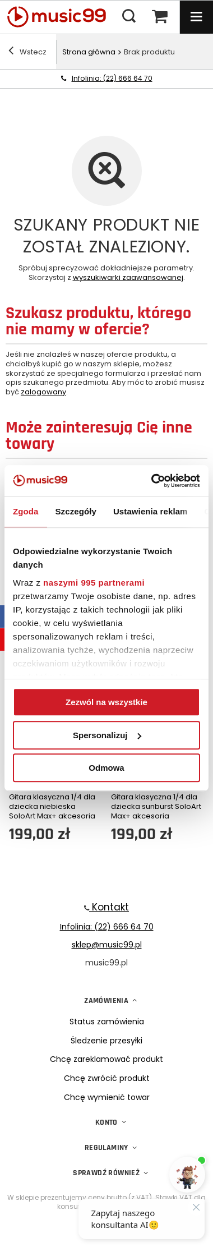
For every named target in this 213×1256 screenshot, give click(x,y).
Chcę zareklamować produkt (106, 1059)
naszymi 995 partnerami (94, 582)
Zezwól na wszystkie (106, 702)
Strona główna (88, 52)
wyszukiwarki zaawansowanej (128, 277)
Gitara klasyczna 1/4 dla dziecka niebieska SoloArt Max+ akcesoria (52, 807)
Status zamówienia (107, 1022)
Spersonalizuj (107, 735)
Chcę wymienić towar (107, 1097)
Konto (106, 1122)
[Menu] (196, 17)
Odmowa (106, 767)
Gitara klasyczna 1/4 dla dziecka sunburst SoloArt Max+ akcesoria (156, 807)
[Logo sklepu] (61, 17)
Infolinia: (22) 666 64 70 (112, 78)
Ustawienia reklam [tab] (150, 511)
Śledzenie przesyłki (106, 1041)
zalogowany (43, 392)
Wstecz (27, 52)
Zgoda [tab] (26, 511)
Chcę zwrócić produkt (107, 1078)
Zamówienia (106, 1001)
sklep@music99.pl (107, 944)
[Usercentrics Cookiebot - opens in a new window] (152, 480)
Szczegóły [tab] (75, 511)
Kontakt (109, 907)
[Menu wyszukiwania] (129, 17)
